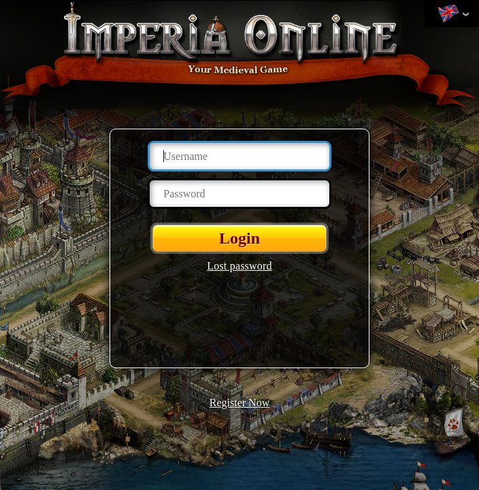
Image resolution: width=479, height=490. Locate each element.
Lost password (239, 266)
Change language (448, 14)
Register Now (239, 402)
